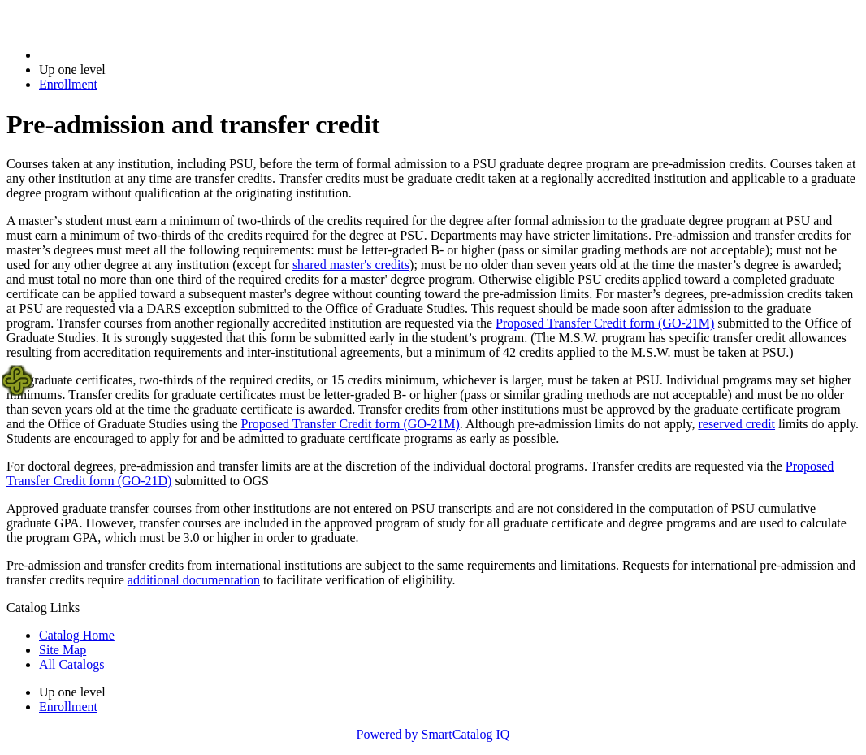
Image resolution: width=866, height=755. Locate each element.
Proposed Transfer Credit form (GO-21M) (605, 323)
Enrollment (68, 84)
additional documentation (194, 580)
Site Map (62, 650)
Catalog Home (77, 635)
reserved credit (736, 424)
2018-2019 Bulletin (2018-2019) (124, 55)
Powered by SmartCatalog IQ (433, 734)
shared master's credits (350, 264)
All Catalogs (71, 664)
